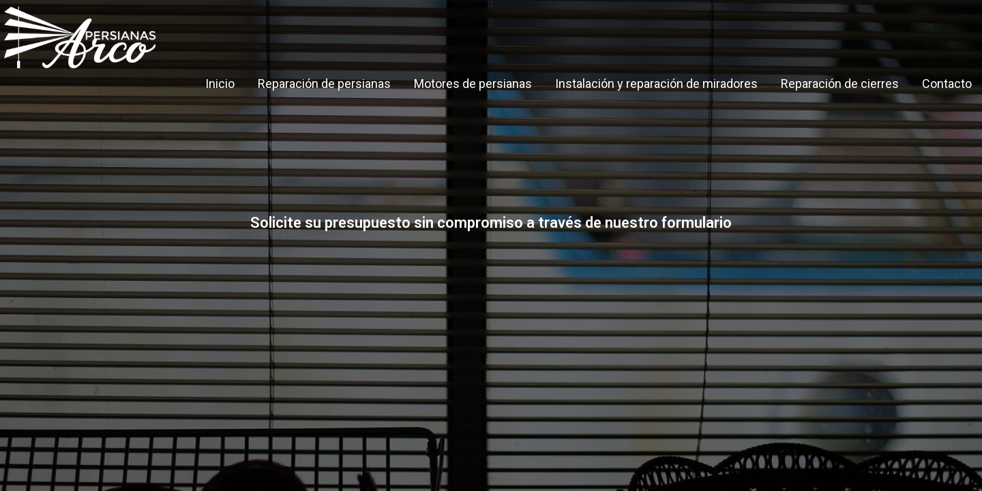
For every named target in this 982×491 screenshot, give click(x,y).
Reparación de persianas (324, 83)
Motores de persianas (473, 83)
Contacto (947, 83)
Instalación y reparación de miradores (656, 83)
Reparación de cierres (840, 83)
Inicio (220, 83)
